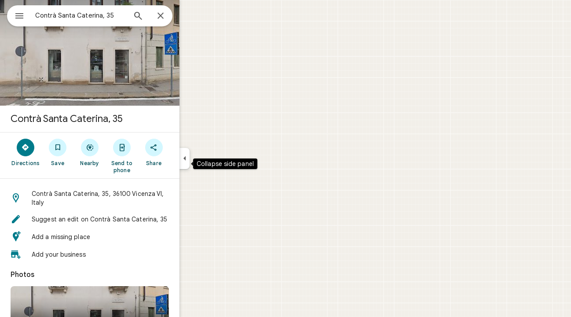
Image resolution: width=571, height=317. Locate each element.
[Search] (169, 16)
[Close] (192, 16)
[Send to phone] (153, 155)
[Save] (89, 152)
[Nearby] (122, 152)
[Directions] (57, 152)
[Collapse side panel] (216, 158)
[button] (121, 198)
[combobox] (103, 15)
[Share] (185, 152)
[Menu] (16, 15)
